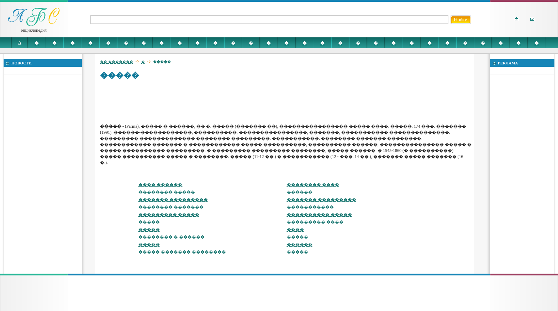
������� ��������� (173, 199)
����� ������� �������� (182, 251)
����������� (310, 207)
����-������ (160, 184)
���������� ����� (319, 214)
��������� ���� (315, 222)
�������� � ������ (171, 236)
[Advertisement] (229, 101)
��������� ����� (168, 214)
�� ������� (116, 62)
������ (299, 192)
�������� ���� (313, 184)
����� (149, 222)
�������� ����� (166, 192)
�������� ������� (171, 207)
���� (295, 229)
